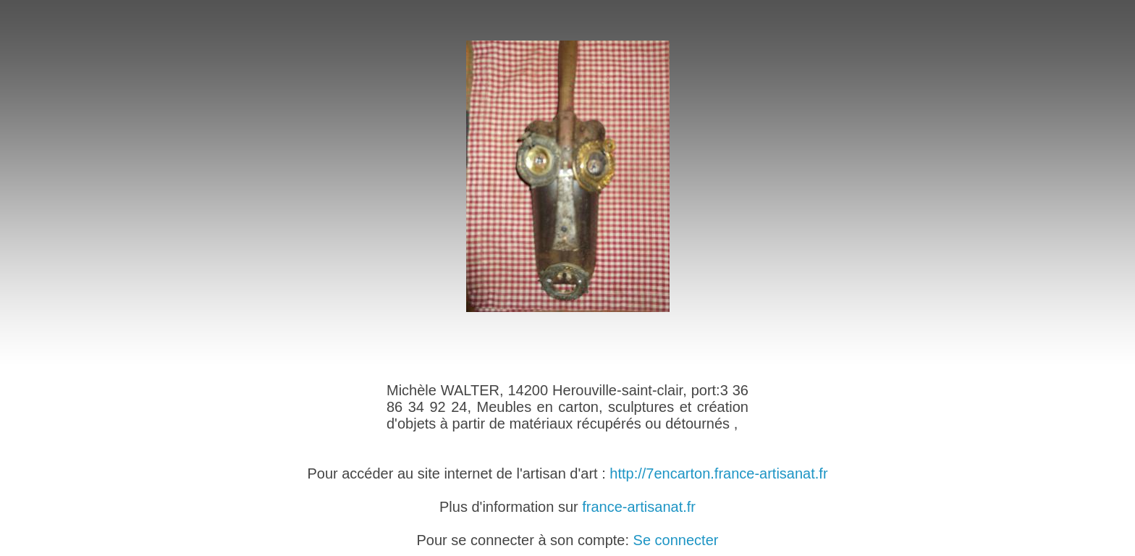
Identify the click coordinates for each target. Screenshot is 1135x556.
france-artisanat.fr (639, 507)
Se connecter (676, 540)
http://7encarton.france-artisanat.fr (718, 473)
